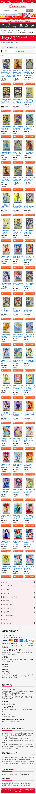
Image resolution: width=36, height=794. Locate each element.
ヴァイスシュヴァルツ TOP (9, 42)
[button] (15, 25)
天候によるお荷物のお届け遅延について (18, 19)
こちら (8, 652)
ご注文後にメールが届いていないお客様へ (18, 21)
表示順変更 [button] (20, 51)
